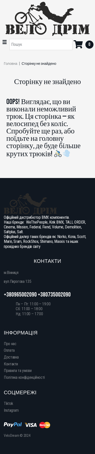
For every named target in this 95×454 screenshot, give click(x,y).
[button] (4, 42)
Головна (10, 64)
